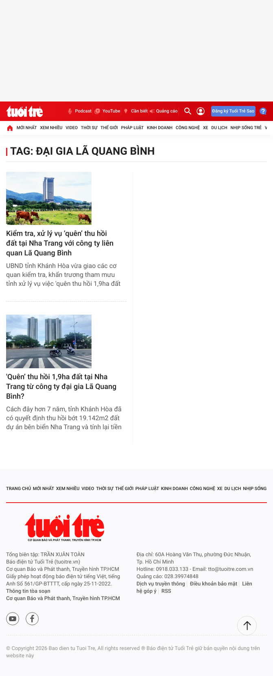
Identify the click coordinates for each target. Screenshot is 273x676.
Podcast (79, 111)
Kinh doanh (160, 127)
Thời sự (89, 127)
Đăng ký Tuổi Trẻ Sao (233, 111)
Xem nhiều (51, 127)
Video (72, 127)
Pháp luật (132, 127)
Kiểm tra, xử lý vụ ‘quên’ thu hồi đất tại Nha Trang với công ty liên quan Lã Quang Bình (60, 243)
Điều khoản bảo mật (213, 584)
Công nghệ (188, 127)
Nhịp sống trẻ (246, 127)
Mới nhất (27, 127)
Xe (205, 127)
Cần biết (135, 111)
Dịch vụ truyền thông (161, 584)
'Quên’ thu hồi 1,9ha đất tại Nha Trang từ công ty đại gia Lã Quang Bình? (61, 387)
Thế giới (109, 127)
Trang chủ (18, 488)
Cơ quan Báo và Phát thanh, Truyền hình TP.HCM (63, 599)
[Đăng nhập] (200, 111)
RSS (166, 591)
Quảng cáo (164, 111)
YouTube (107, 111)
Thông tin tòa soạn (28, 591)
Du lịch (219, 127)
